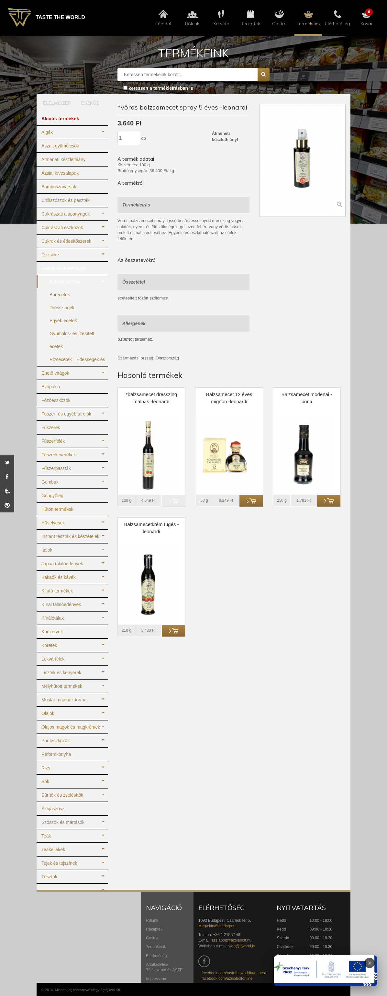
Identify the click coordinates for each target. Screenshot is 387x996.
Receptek (154, 929)
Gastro (152, 938)
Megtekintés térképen (217, 926)
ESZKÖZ (90, 103)
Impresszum (156, 979)
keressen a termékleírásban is (160, 88)
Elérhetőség (156, 956)
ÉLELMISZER (55, 103)
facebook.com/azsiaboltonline (227, 978)
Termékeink (156, 946)
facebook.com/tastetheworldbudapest (234, 973)
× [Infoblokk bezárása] (369, 963)
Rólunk (152, 920)
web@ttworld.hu (242, 946)
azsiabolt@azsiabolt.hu (232, 940)
